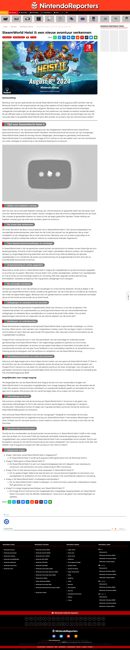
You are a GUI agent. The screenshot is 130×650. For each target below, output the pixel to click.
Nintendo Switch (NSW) (43, 553)
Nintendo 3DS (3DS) (42, 559)
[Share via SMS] (91, 37)
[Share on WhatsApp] (55, 37)
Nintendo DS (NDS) (42, 565)
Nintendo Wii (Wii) (41, 562)
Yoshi (69, 581)
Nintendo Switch (19, 37)
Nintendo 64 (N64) (41, 578)
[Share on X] (59, 37)
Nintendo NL (103, 552)
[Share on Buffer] (86, 37)
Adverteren (62, 647)
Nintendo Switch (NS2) (43, 549)
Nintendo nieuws (9, 549)
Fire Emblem (72, 587)
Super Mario (71, 549)
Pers (56, 647)
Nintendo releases (9, 556)
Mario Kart (71, 553)
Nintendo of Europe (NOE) (107, 555)
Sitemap (90, 647)
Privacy (79, 647)
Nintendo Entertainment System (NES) (48, 587)
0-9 (63, 624)
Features (34, 12)
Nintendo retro (8, 568)
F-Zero (70, 600)
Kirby (69, 575)
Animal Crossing (73, 568)
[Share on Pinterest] (82, 37)
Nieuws (12, 12)
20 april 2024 (7, 37)
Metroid (70, 584)
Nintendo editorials (10, 562)
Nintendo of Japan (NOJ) (106, 561)
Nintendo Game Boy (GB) (43, 584)
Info (56, 12)
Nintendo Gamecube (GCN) (44, 568)
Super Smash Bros (73, 572)
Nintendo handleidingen (11, 559)
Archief (84, 647)
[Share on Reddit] (77, 37)
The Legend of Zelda (74, 562)
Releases (23, 12)
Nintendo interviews (10, 565)
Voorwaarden (71, 647)
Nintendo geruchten (10, 553)
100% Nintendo (41, 647)
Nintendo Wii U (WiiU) (43, 556)
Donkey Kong (72, 565)
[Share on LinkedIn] (73, 37)
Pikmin (70, 597)
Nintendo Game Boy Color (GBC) (46, 575)
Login (3, 12)
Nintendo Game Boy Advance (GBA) (47, 572)
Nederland (50, 647)
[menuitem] (67, 13)
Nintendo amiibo (41, 592)
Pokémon (71, 559)
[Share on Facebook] (64, 37)
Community (46, 12)
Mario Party (71, 556)
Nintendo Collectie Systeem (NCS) (48, 642)
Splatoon (70, 578)
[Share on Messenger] (68, 37)
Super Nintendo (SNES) (43, 581)
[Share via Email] (95, 37)
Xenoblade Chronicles (74, 594)
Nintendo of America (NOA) (107, 558)
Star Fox (70, 590)
